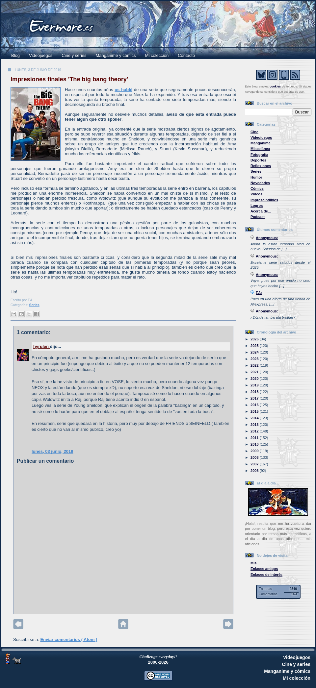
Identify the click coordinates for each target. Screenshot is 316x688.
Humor (256, 177)
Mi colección (157, 55)
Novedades (260, 183)
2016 (255, 405)
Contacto (186, 55)
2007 (255, 464)
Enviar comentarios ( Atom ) (68, 639)
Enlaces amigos (264, 569)
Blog (15, 55)
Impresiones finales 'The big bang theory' (69, 79)
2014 (255, 418)
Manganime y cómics (116, 55)
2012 (255, 431)
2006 (255, 471)
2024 (255, 352)
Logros (256, 206)
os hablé (123, 89)
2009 (255, 451)
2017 (255, 398)
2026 (255, 339)
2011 (255, 438)
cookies (275, 86)
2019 (255, 385)
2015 (255, 411)
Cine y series (74, 55)
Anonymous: (267, 238)
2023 (255, 359)
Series (34, 305)
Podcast (257, 217)
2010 (255, 444)
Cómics (257, 188)
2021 (255, 372)
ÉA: (259, 293)
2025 (255, 346)
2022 (255, 365)
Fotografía (259, 155)
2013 (255, 425)
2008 (255, 457)
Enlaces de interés (266, 575)
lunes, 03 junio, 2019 (52, 451)
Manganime (260, 143)
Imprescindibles (264, 200)
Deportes (258, 160)
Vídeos (256, 194)
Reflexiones (260, 166)
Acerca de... (260, 211)
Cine (254, 132)
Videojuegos (40, 55)
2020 (255, 379)
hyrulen (41, 346)
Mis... (255, 563)
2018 (255, 392)
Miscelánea (260, 149)
